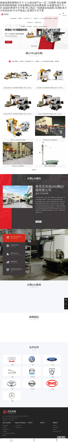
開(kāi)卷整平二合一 (27, 20)
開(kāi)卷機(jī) (13, 20)
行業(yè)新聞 (29, 28)
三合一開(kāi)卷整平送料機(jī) (45, 20)
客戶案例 (23, 28)
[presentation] (67, 315)
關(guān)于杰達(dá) (20, 409)
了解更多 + (34, 182)
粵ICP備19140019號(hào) (60, 436)
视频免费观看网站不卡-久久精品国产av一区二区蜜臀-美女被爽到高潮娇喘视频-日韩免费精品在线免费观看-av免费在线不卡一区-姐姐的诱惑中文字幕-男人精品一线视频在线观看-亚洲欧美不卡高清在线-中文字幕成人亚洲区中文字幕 (33, 6)
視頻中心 (42, 409)
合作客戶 (30, 409)
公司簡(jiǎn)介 (30, 24)
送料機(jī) (36, 20)
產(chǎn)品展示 (7, 409)
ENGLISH (63, 15)
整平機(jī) (20, 20)
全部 (12, 63)
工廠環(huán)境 (37, 24)
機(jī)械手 (55, 20)
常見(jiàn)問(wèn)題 (42, 28)
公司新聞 (35, 28)
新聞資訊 (55, 409)
